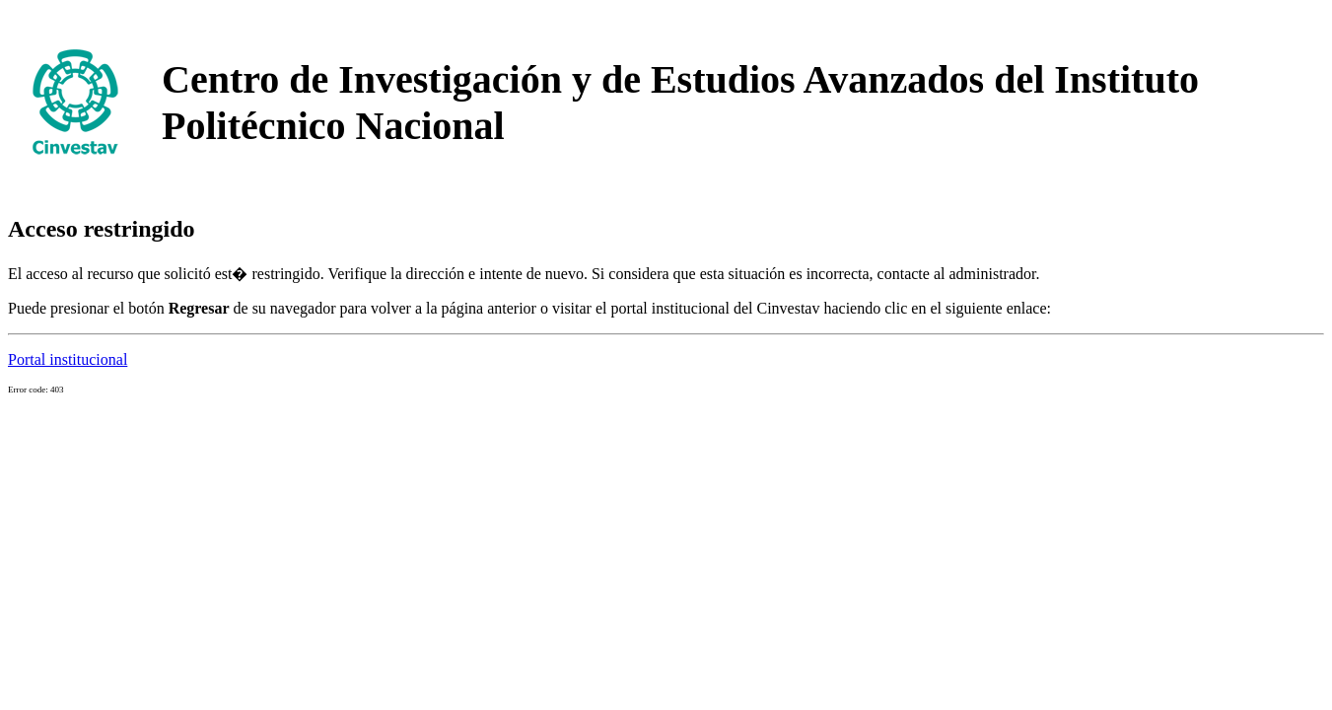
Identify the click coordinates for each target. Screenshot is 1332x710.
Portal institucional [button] (67, 359)
